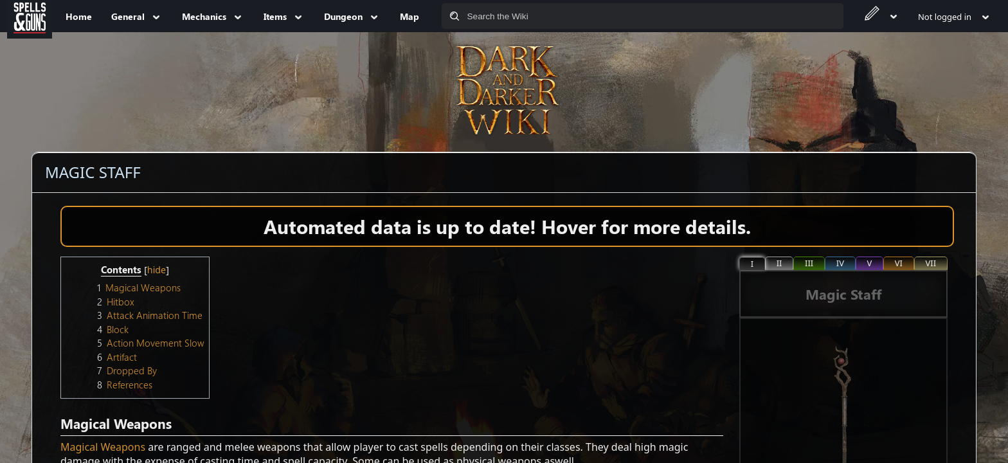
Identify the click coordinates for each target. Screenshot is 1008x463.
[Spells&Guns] (29, 16)
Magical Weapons (102, 447)
